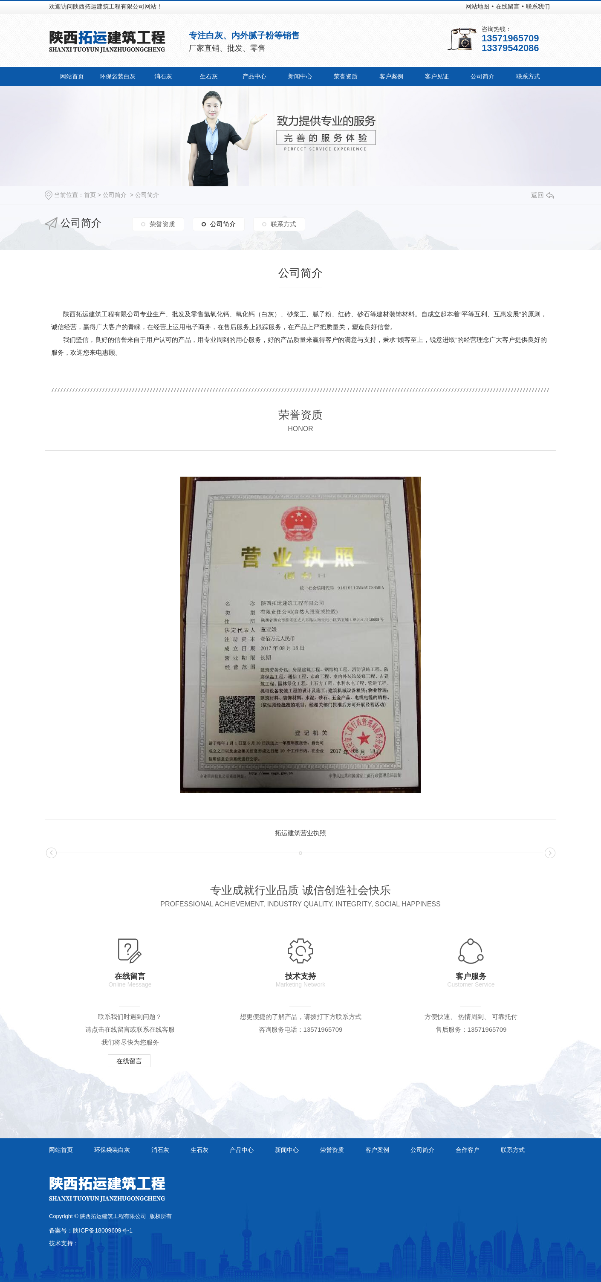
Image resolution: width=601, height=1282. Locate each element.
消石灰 (163, 76)
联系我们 (538, 6)
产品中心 (254, 76)
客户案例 (391, 76)
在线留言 (508, 6)
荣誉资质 (346, 76)
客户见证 (437, 76)
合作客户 (468, 1149)
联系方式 (528, 76)
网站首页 (72, 76)
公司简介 (482, 76)
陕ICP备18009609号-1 (103, 1230)
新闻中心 (300, 76)
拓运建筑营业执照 (300, 832)
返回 (542, 195)
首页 (90, 194)
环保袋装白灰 (118, 76)
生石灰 (209, 76)
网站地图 (477, 6)
